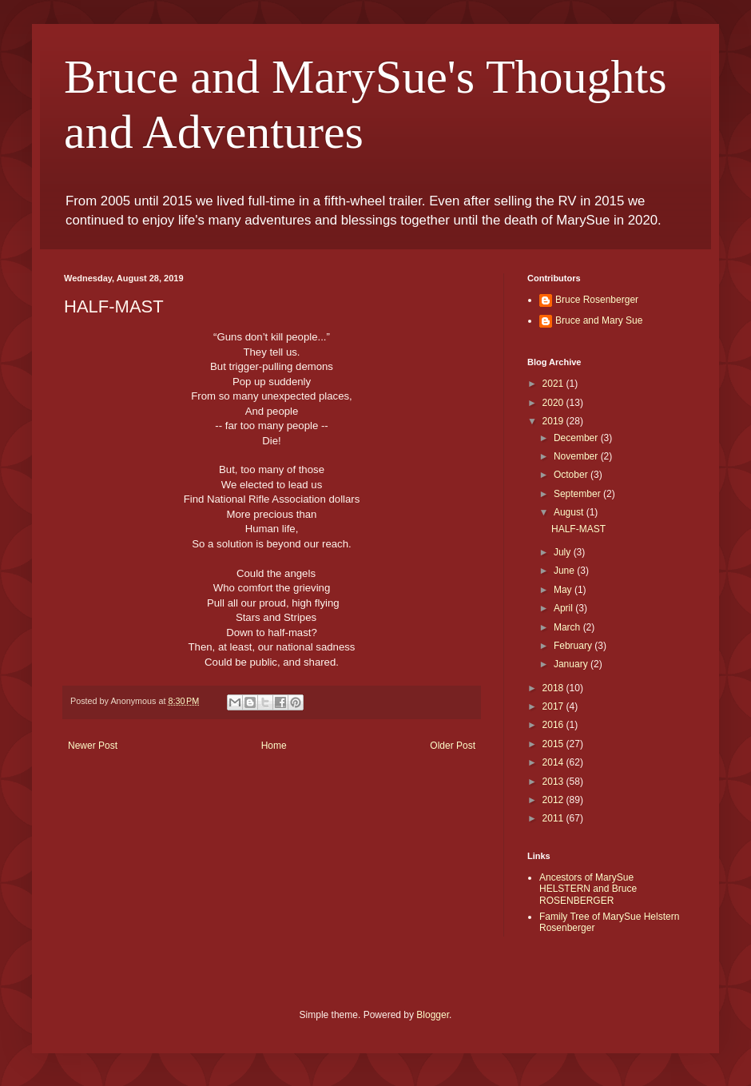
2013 (554, 781)
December (577, 438)
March (568, 627)
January (572, 664)
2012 (554, 800)
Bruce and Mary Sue (598, 320)
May (564, 589)
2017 (554, 706)
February (574, 645)
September (578, 493)
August (570, 512)
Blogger (432, 1014)
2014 (554, 762)
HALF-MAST (578, 529)
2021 (554, 383)
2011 (554, 818)
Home (274, 745)
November (577, 456)
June (565, 570)
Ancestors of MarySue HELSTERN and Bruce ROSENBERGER (588, 889)
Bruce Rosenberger (596, 299)
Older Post (452, 745)
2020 (554, 402)
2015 (554, 744)
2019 (554, 421)
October (572, 474)
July (564, 552)
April (564, 608)
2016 (554, 724)
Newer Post (92, 745)
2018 (554, 688)
